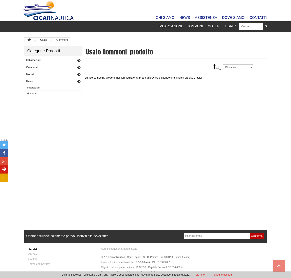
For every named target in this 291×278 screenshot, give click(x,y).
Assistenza (206, 18)
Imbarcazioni (33, 87)
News (184, 18)
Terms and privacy (39, 263)
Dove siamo (233, 18)
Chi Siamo (165, 18)
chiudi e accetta (223, 274)
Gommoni (62, 39)
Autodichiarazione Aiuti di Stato (119, 248)
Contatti (258, 18)
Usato (44, 39)
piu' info (200, 274)
